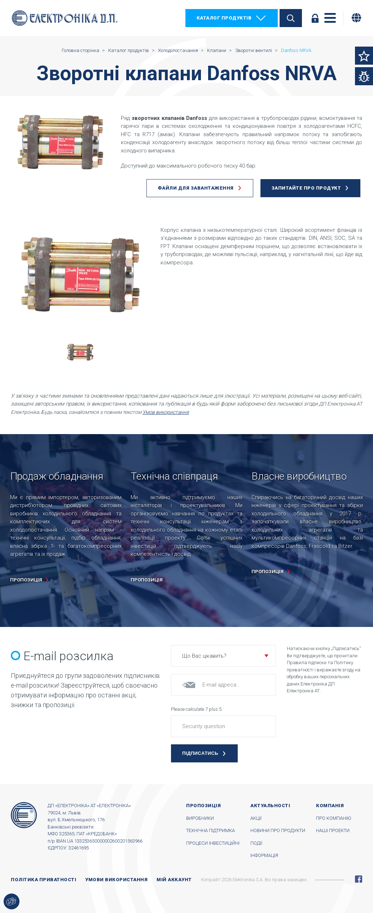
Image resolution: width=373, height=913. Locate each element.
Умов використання (165, 412)
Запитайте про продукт (306, 188)
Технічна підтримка (210, 830)
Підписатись (200, 753)
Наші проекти (333, 830)
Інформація (264, 855)
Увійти (315, 18)
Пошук (291, 18)
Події (256, 843)
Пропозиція (203, 805)
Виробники (200, 818)
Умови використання (116, 879)
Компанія (330, 805)
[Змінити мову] (356, 17)
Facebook (358, 879)
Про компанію (333, 818)
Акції (256, 818)
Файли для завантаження (196, 188)
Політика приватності (43, 879)
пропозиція (26, 580)
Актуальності (270, 805)
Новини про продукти (277, 830)
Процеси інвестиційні (213, 843)
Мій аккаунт (174, 879)
